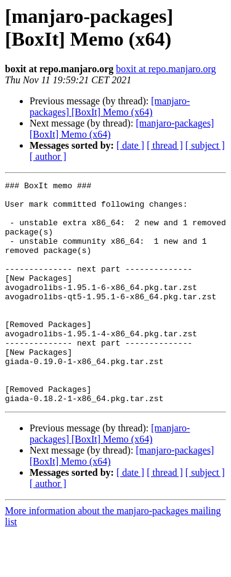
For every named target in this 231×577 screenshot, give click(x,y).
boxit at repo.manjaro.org (166, 69)
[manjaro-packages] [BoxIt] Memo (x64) (110, 106)
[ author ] (48, 156)
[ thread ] (165, 145)
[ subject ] (205, 145)
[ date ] (130, 145)
